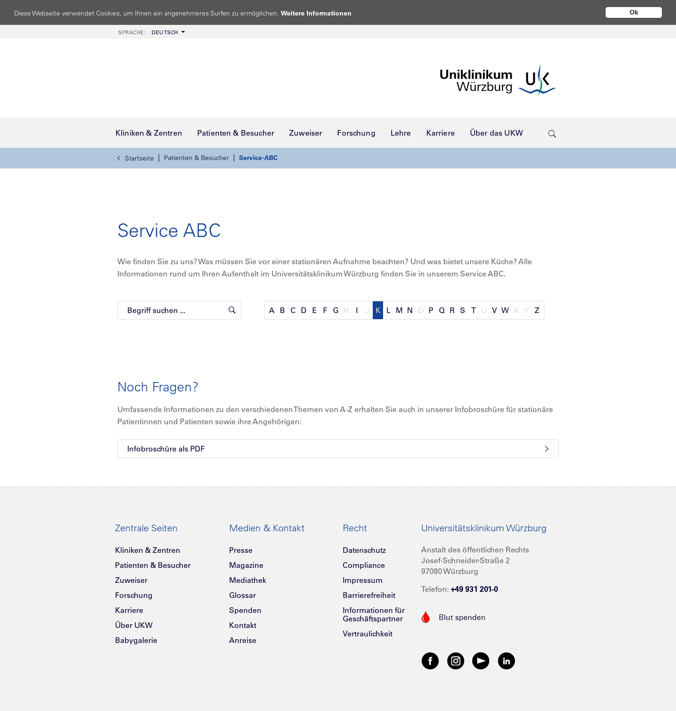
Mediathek (247, 580)
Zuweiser (131, 580)
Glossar (242, 595)
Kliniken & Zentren (147, 550)
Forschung (134, 595)
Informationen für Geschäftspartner (374, 614)
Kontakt (242, 625)
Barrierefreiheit (369, 595)
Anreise (242, 640)
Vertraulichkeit (367, 633)
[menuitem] (151, 31)
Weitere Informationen (325, 12)
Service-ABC (258, 157)
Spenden (245, 610)
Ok (634, 12)
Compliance (364, 565)
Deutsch (148, 32)
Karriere (129, 610)
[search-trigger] (552, 133)
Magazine (246, 565)
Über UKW (134, 625)
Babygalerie (136, 640)
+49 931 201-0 (474, 589)
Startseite (135, 158)
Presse (241, 550)
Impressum (363, 580)
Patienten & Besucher (196, 157)
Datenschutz (364, 550)
